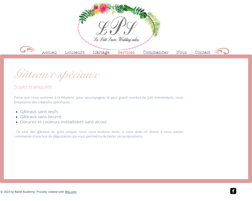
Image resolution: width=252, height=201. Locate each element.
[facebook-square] (233, 191)
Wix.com (70, 192)
